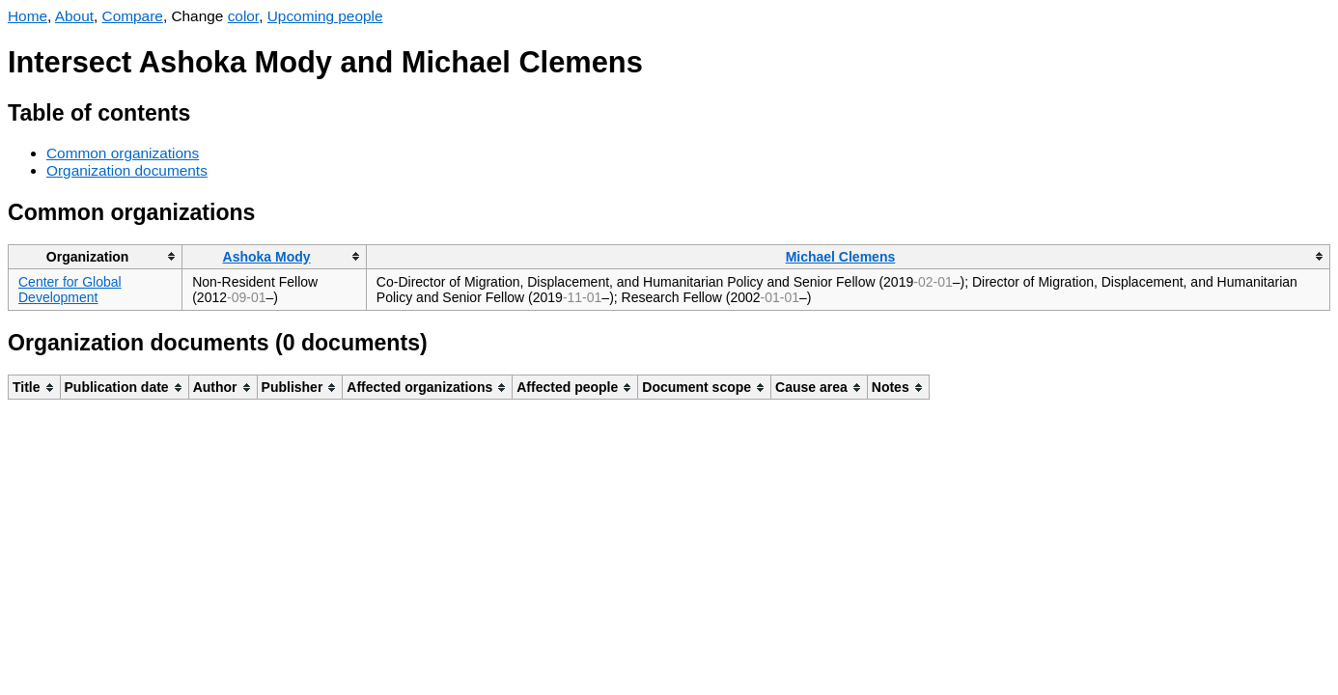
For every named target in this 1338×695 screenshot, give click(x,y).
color (244, 16)
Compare (132, 16)
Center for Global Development (70, 289)
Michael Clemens (841, 256)
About (74, 16)
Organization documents (127, 170)
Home (27, 16)
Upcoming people (325, 16)
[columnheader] (95, 256)
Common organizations (122, 153)
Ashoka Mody (267, 256)
